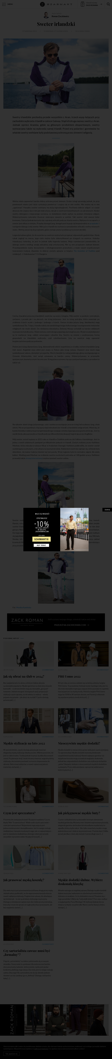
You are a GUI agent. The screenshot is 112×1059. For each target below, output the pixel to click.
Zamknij (107, 510)
